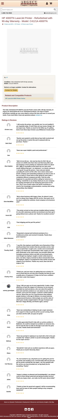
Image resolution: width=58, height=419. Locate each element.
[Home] (3, 24)
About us (6, 402)
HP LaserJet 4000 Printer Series (15, 98)
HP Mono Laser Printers (27, 24)
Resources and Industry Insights (39, 402)
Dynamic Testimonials (16, 402)
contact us (39, 115)
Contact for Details (11, 90)
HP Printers (17, 24)
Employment (26, 402)
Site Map (51, 402)
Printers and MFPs (8, 24)
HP (7, 77)
